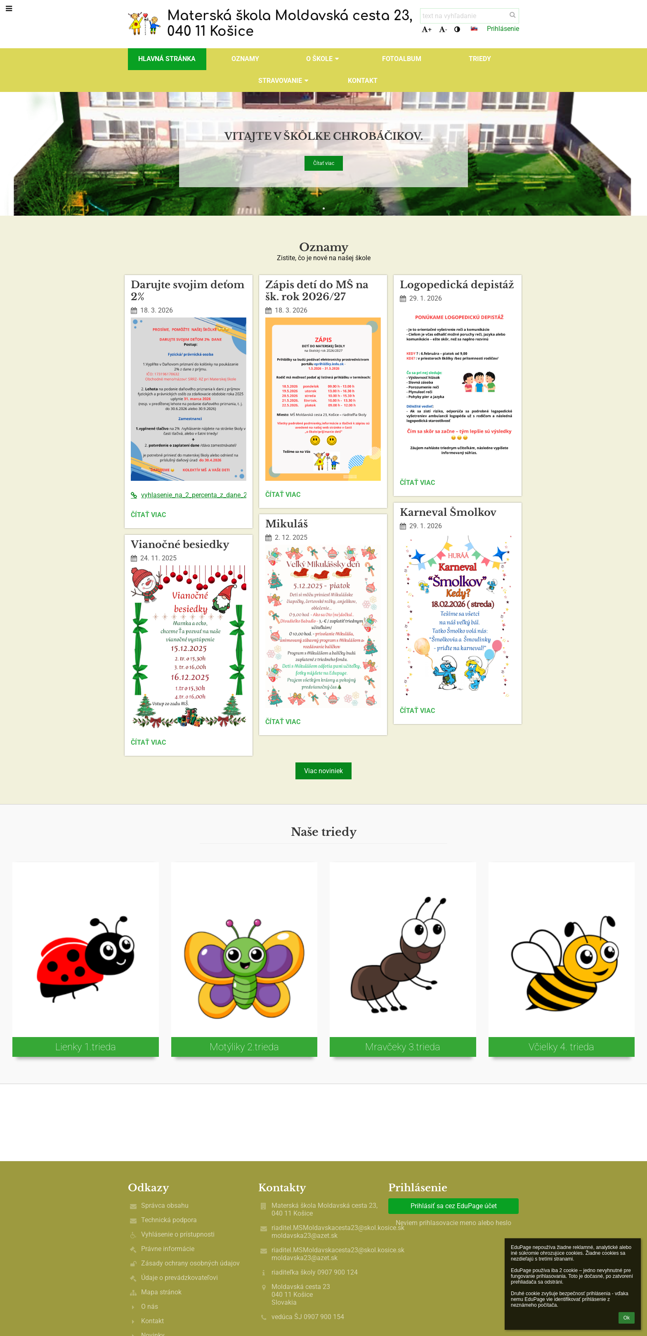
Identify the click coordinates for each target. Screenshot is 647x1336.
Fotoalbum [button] (401, 59)
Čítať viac (324, 163)
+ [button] (427, 29)
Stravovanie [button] (284, 81)
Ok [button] (626, 1318)
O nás (149, 1306)
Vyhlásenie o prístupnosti (178, 1234)
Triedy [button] (480, 59)
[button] (474, 28)
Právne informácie (167, 1249)
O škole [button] (323, 59)
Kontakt (152, 1321)
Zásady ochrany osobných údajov (190, 1263)
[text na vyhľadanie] (469, 16)
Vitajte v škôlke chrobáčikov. (323, 135)
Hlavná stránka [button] (167, 59)
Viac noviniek (323, 771)
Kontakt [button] (363, 81)
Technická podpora (169, 1220)
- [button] (443, 29)
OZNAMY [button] (245, 59)
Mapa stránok (161, 1292)
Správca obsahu (165, 1205)
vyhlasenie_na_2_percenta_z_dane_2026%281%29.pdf (188, 495)
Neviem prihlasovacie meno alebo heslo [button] (453, 1223)
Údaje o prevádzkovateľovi (179, 1278)
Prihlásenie (503, 29)
